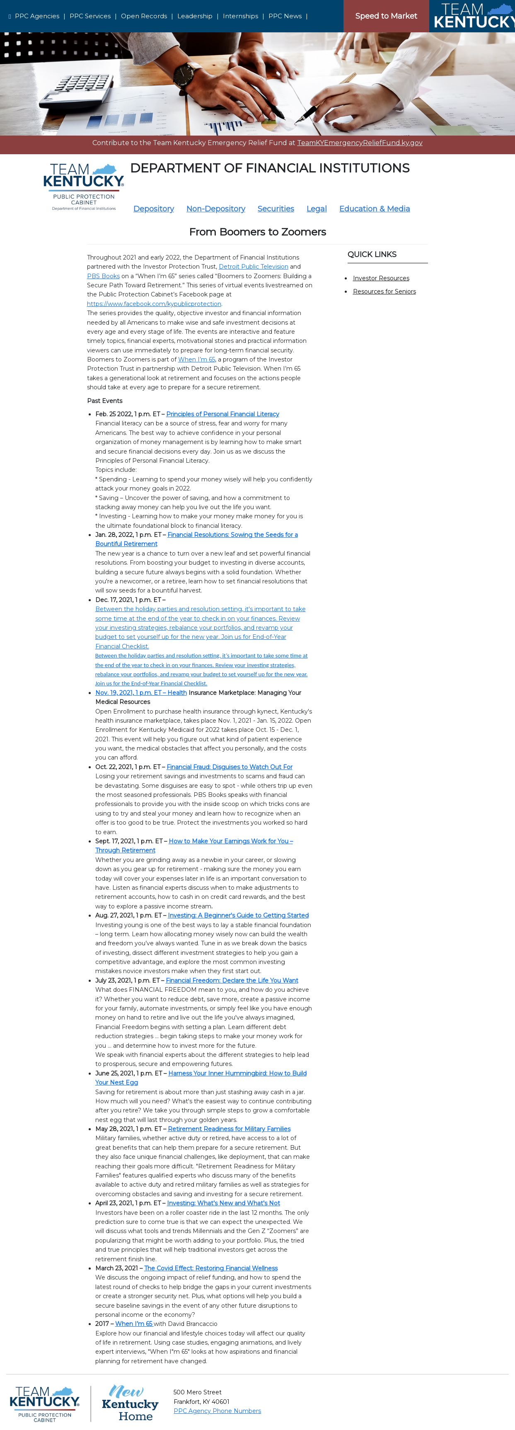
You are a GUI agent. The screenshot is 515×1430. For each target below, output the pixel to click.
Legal (317, 209)
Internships (240, 16)
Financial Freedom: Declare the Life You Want (232, 980)
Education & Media (374, 209)
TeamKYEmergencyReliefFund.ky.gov (360, 143)
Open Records (144, 16)
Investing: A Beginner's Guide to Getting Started (238, 915)
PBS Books (103, 276)
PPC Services (90, 16)
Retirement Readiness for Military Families (229, 1129)
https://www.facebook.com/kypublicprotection (154, 304)
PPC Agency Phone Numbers (217, 1411)
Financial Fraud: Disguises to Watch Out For (230, 767)
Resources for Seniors (384, 291)
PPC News (285, 16)
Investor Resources (381, 278)
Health (177, 693)
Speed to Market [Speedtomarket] (386, 16)
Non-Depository (215, 209)
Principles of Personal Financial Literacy (222, 414)
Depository (153, 209)
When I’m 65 (196, 359)
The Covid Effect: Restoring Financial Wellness (211, 1268)
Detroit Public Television (253, 266)
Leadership (195, 16)
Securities (276, 209)
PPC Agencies (37, 16)
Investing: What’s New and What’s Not (223, 1203)
